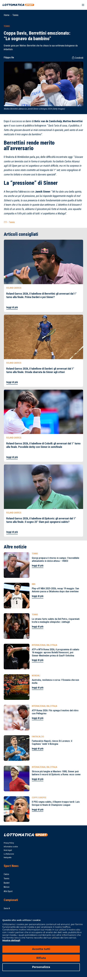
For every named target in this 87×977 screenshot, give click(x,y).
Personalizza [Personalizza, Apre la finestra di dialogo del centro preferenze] (41, 967)
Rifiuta (41, 958)
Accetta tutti (41, 949)
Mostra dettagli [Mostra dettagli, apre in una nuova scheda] (11, 940)
